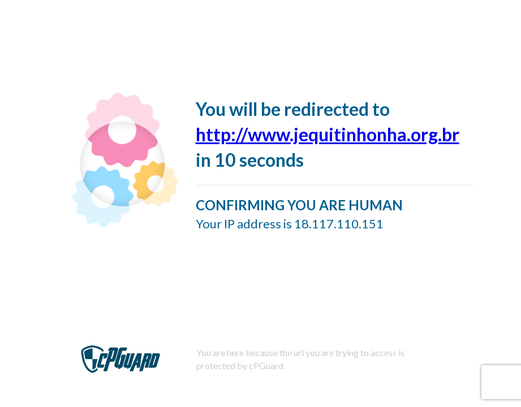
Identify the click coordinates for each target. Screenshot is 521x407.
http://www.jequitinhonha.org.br (327, 134)
